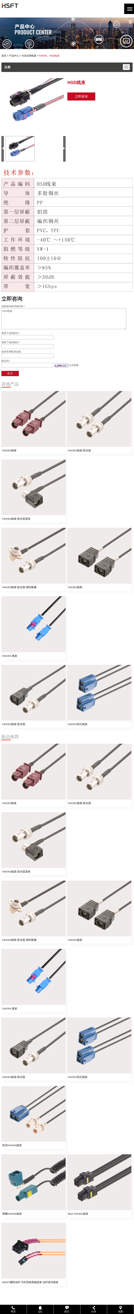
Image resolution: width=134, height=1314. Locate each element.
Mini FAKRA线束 (78, 1213)
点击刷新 (74, 365)
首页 (3, 55)
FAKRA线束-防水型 (79, 450)
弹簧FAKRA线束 (12, 1213)
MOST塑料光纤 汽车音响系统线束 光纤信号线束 (30, 1282)
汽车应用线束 (29, 55)
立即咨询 (81, 96)
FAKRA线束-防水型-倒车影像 (19, 587)
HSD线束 (63, 318)
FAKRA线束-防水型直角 (16, 518)
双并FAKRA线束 (12, 1145)
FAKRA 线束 (9, 655)
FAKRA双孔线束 (77, 724)
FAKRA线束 (9, 450)
